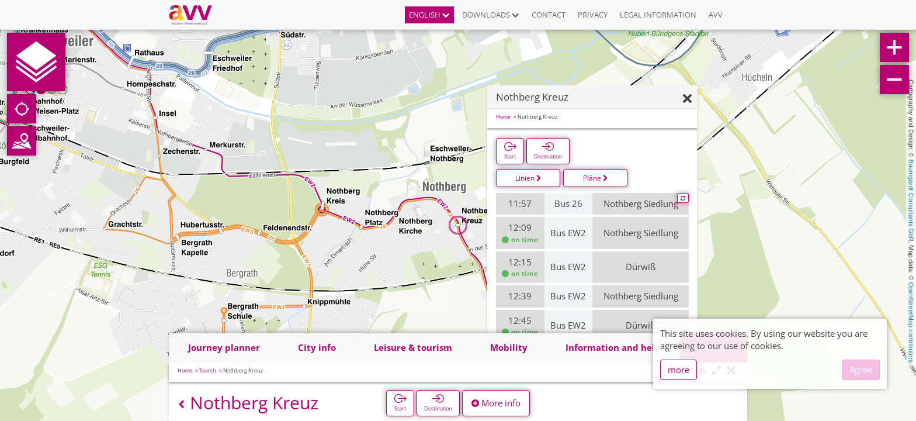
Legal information (658, 14)
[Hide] (687, 99)
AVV (716, 14)
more (678, 369)
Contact (548, 14)
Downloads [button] (490, 14)
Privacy (593, 14)
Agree (860, 369)
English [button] (429, 14)
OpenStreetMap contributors (911, 322)
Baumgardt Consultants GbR (911, 201)
